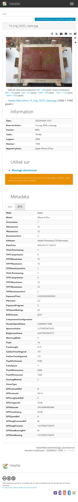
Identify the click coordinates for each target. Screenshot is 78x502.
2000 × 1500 (12, 95)
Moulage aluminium (24, 170)
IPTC (20, 206)
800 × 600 (41, 89)
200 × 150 (9, 92)
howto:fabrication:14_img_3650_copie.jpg (32, 100)
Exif (10, 206)
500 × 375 (26, 92)
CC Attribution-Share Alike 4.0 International (19, 488)
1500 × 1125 (61, 92)
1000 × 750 (43, 92)
